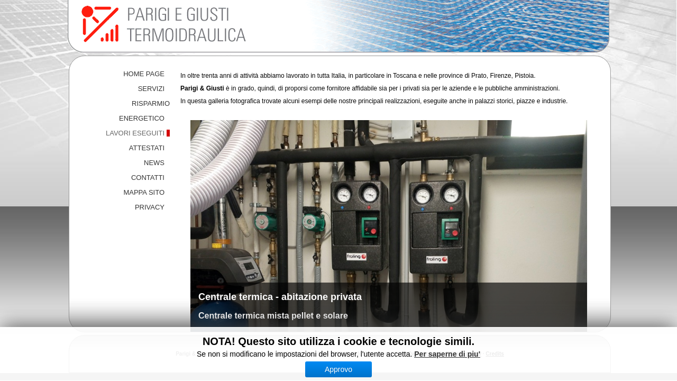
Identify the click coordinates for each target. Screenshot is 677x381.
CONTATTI (147, 178)
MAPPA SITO (143, 192)
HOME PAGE (143, 74)
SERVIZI (151, 89)
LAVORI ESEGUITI (135, 133)
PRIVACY (149, 207)
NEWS (154, 163)
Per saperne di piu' (447, 354)
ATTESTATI (146, 148)
